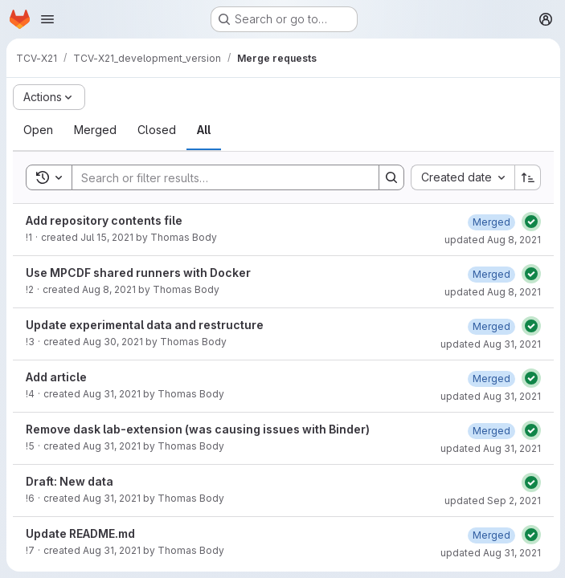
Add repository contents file (104, 220)
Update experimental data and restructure (145, 325)
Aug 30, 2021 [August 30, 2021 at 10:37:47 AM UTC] (113, 342)
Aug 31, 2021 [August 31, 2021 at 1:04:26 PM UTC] (112, 446)
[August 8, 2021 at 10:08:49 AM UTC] (490, 222)
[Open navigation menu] (47, 19)
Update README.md (80, 533)
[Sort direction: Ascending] (526, 177)
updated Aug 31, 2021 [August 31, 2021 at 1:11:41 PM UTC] (489, 448)
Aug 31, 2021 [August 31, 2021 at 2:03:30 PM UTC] (112, 498)
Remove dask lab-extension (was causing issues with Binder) (198, 429)
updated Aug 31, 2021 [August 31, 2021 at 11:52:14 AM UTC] (489, 396)
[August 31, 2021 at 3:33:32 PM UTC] (490, 535)
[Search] (216, 177)
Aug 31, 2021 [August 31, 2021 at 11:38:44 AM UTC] (112, 394)
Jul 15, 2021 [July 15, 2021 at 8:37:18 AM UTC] (106, 237)
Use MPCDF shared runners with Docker (138, 272)
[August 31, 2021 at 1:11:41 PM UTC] (490, 430)
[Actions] (49, 97)
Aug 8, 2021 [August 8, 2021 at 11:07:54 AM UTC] (109, 289)
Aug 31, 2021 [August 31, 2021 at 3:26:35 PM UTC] (112, 550)
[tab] (38, 130)
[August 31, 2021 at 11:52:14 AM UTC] (490, 378)
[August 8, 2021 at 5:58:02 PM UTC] (490, 274)
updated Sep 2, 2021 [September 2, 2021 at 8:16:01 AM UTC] (491, 501)
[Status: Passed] (529, 221)
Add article (56, 377)
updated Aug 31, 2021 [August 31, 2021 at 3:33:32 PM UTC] (489, 553)
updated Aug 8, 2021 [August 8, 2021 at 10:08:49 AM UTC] (491, 240)
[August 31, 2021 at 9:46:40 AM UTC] (490, 326)
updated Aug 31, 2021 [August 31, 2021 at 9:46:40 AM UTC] (489, 344)
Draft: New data (69, 481)
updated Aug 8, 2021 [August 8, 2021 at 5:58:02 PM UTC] (491, 292)
